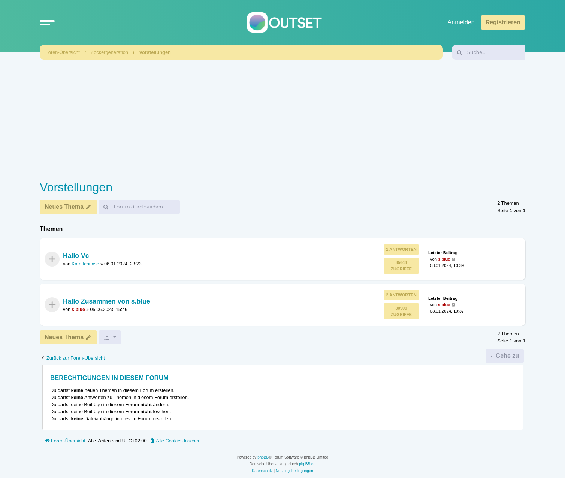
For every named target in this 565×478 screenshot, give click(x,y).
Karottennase (85, 264)
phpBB (263, 457)
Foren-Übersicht (62, 52)
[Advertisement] (282, 118)
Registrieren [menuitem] (503, 22)
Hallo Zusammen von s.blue (106, 301)
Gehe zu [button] (506, 356)
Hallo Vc (76, 255)
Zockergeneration (109, 52)
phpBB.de (307, 464)
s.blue (444, 258)
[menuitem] (175, 441)
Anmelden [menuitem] (461, 22)
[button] (47, 22)
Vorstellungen (154, 52)
